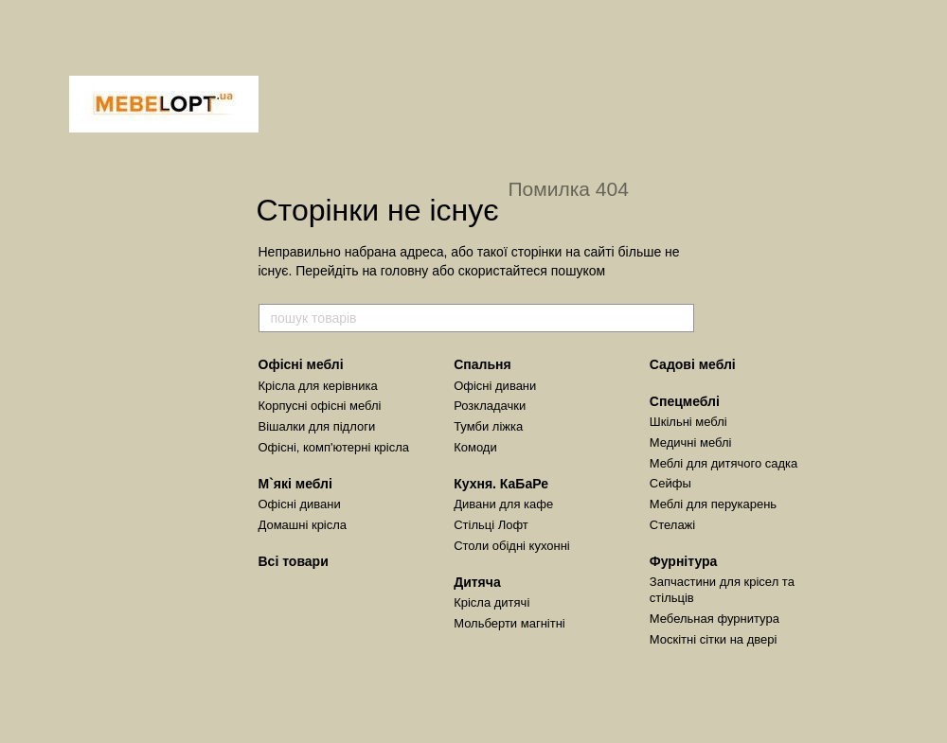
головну (405, 270)
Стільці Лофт (491, 525)
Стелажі (672, 525)
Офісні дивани (300, 504)
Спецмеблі (685, 401)
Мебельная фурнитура (714, 618)
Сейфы (670, 483)
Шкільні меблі (688, 422)
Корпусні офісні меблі (320, 405)
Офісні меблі (301, 364)
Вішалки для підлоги (317, 426)
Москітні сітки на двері (713, 639)
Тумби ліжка (488, 426)
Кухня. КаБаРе (501, 483)
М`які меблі (295, 483)
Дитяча (477, 582)
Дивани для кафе (503, 504)
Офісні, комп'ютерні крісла (334, 447)
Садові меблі (693, 364)
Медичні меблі (691, 442)
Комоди (475, 447)
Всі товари (294, 561)
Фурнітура (684, 561)
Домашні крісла (303, 525)
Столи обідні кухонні (512, 546)
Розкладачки (490, 405)
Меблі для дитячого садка (724, 463)
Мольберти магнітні (509, 623)
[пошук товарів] (679, 318)
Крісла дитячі (491, 602)
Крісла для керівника (318, 386)
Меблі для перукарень (713, 504)
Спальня (482, 364)
